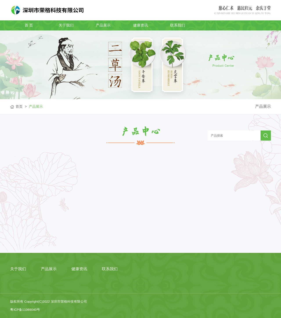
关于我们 (66, 25)
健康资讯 (140, 25)
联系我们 (177, 25)
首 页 (29, 25)
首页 (19, 106)
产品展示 (103, 25)
